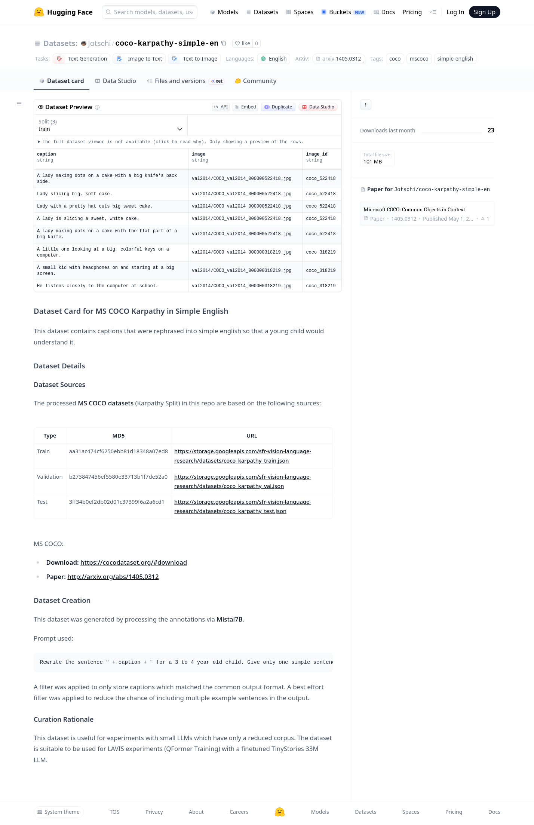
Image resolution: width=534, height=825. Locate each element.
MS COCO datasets (106, 403)
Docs (384, 12)
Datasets (262, 12)
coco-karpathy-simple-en (166, 43)
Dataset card (61, 81)
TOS (114, 811)
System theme (58, 811)
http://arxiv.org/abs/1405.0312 (113, 576)
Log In (455, 12)
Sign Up (484, 12)
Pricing (412, 12)
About (196, 811)
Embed (245, 107)
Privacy (154, 811)
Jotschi (99, 43)
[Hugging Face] (279, 812)
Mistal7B (229, 619)
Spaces (299, 12)
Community (255, 81)
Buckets (343, 12)
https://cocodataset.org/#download (133, 562)
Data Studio (115, 81)
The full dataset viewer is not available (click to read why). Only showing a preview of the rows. (173, 142)
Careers (239, 811)
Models (223, 12)
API (221, 107)
